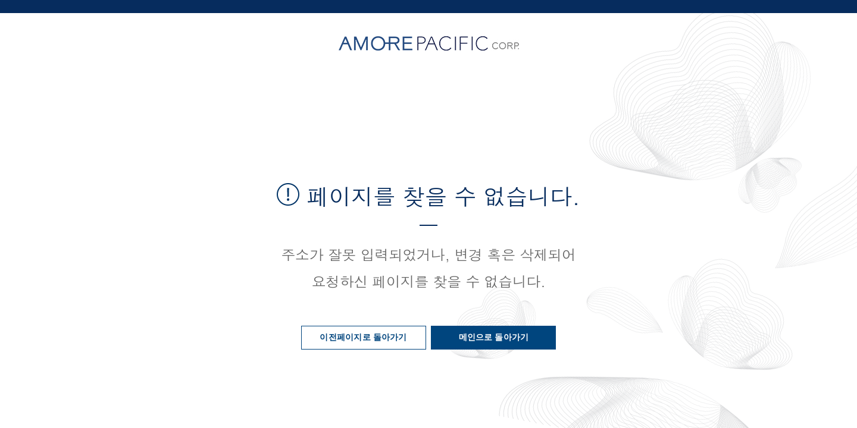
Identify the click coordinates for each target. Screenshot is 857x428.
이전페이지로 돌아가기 (363, 337)
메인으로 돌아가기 (494, 337)
